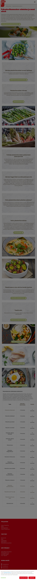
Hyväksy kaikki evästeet (23, 577)
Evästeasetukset (3, 577)
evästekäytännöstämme (7, 572)
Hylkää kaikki (32, 577)
